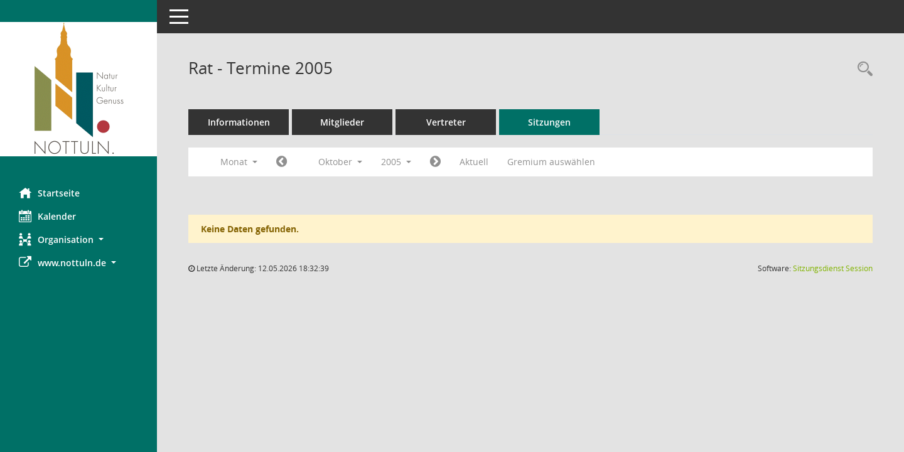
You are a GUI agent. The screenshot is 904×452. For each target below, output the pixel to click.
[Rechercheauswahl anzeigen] (862, 69)
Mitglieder (342, 122)
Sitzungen (549, 122)
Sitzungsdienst (833, 268)
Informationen (239, 122)
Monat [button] (238, 162)
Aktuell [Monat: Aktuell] (474, 162)
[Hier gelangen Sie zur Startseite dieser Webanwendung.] (78, 89)
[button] (78, 239)
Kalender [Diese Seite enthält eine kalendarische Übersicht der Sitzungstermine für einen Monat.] (47, 216)
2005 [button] (396, 162)
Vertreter (446, 122)
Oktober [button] (340, 162)
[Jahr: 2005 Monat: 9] (281, 162)
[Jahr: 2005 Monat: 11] (435, 162)
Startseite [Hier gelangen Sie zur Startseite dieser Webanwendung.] (49, 192)
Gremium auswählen (551, 162)
